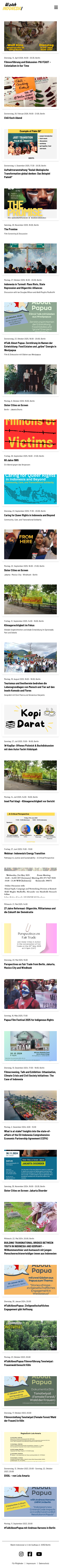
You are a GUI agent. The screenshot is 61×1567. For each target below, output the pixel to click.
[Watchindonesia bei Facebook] (30, 1554)
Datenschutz (44, 1563)
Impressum (31, 1563)
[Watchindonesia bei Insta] (21, 1554)
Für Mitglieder (17, 1563)
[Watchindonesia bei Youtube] (39, 1554)
